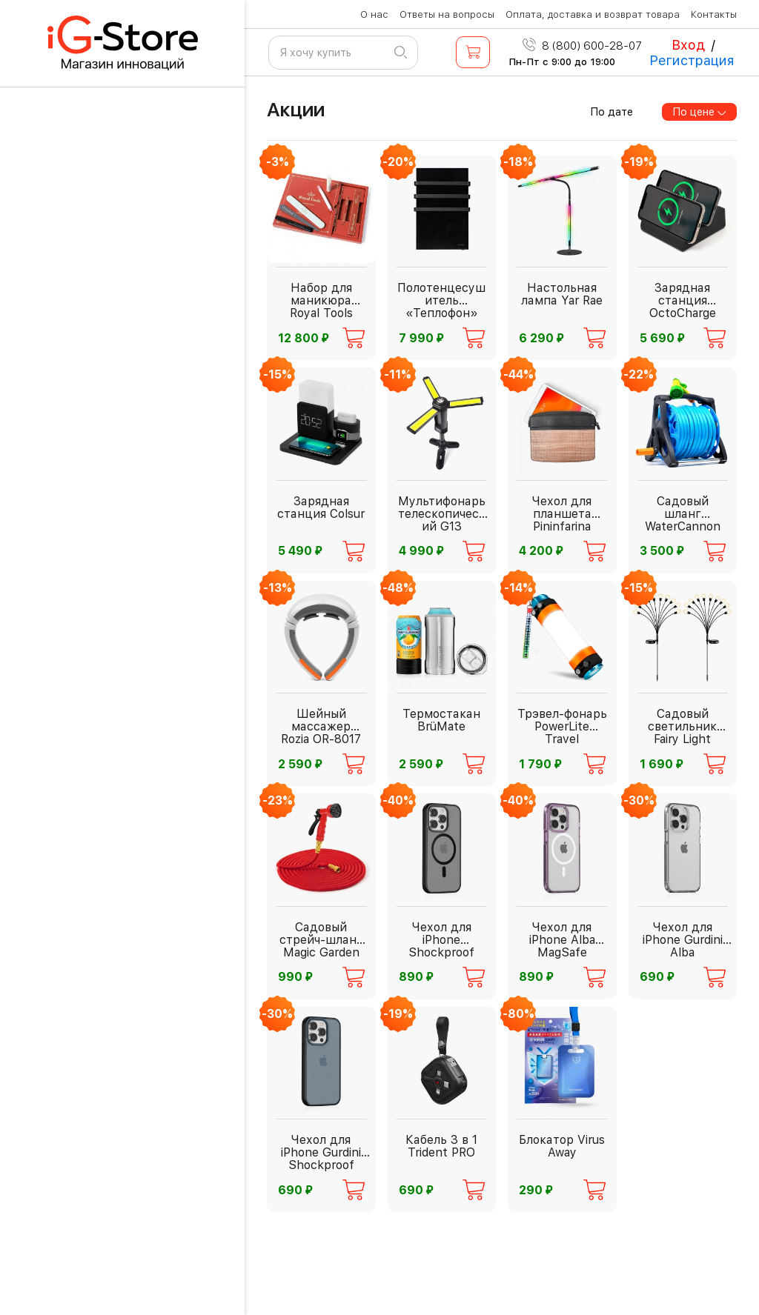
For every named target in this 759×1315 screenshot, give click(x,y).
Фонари (69, 471)
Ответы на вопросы (447, 14)
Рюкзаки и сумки (98, 1283)
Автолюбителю (92, 674)
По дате (611, 112)
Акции (296, 109)
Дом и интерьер (94, 1046)
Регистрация (692, 60)
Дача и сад (80, 757)
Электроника (86, 1170)
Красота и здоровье (107, 938)
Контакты (714, 14)
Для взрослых (89, 329)
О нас (374, 14)
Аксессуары (84, 554)
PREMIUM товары (97, 896)
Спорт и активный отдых (122, 1087)
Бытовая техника (98, 370)
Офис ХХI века (90, 1129)
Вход (688, 45)
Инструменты (88, 512)
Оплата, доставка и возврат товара (593, 14)
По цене (699, 112)
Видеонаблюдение (104, 715)
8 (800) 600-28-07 (582, 46)
